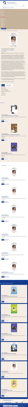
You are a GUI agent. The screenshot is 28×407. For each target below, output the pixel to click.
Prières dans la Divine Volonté (5, 315)
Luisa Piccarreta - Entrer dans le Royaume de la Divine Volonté (10, 134)
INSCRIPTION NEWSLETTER (7, 400)
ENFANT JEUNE (3, 14)
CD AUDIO (2, 12)
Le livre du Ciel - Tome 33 (5, 253)
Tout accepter (5, 405)
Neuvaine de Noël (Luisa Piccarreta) (6, 153)
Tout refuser (10, 405)
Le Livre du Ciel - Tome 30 (14, 30)
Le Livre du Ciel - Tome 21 (5, 372)
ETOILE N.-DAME (3, 15)
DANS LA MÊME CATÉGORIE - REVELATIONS (6, 283)
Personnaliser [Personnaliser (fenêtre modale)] (15, 405)
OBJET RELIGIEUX (3, 19)
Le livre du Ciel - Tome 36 (5, 178)
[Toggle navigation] (1, 10)
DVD (1, 13)
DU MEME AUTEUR (5, 165)
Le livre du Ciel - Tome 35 (5, 197)
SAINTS (2, 22)
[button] (2, 39)
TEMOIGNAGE (2, 25)
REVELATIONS (2, 21)
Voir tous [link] (9, 165)
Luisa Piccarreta (9, 30)
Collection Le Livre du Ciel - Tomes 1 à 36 (7, 272)
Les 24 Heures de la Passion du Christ (6, 390)
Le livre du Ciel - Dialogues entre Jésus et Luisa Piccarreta (9, 115)
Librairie (1, 30)
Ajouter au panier (8, 85)
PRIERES (2, 20)
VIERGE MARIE (2, 27)
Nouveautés (3, 28)
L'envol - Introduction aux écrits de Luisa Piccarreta (8, 353)
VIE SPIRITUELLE (3, 26)
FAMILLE (2, 16)
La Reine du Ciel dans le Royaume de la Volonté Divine (9, 296)
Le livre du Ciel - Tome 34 (5, 215)
